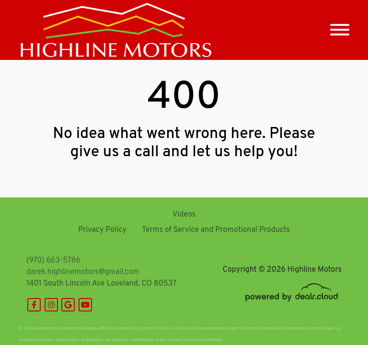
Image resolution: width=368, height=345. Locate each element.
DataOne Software (172, 328)
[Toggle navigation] (339, 30)
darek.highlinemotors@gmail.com (82, 272)
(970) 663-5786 (53, 260)
